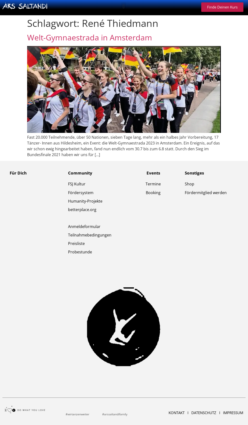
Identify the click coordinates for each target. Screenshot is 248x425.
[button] (123, 6)
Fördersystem (80, 192)
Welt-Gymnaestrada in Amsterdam (89, 37)
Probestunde (80, 252)
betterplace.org (82, 209)
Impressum (233, 412)
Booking (153, 192)
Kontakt (177, 412)
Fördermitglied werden (206, 192)
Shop (189, 184)
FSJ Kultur (76, 184)
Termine (153, 184)
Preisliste (76, 243)
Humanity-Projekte (85, 201)
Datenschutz (204, 412)
